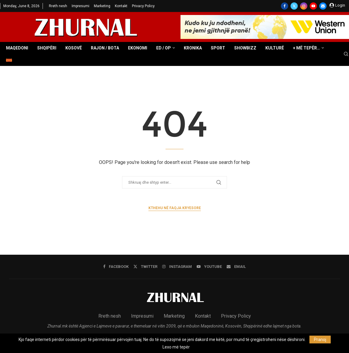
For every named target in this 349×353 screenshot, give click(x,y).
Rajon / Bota (105, 48)
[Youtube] (313, 6)
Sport (218, 48)
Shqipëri (46, 48)
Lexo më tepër (176, 347)
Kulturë (274, 48)
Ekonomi (137, 48)
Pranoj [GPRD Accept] (320, 339)
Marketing (102, 6)
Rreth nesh (58, 6)
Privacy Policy (143, 6)
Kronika (193, 48)
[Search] (346, 54)
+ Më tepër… (306, 48)
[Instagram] (303, 6)
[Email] (323, 6)
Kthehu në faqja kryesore (174, 208)
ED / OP (163, 48)
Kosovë (73, 48)
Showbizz (245, 48)
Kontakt (121, 6)
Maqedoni (17, 48)
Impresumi (80, 6)
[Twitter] (294, 6)
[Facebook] (284, 6)
